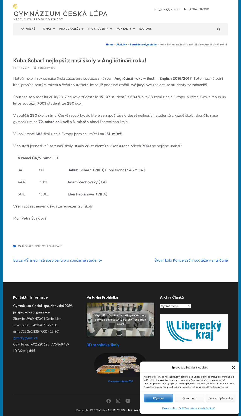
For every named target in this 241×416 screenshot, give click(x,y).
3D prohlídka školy (103, 344)
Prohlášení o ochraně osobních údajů (197, 408)
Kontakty (124, 28)
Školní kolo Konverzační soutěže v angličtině (191, 260)
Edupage (145, 28)
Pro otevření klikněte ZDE (120, 381)
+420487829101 (198, 9)
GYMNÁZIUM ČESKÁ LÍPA (60, 14)
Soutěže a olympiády (48, 246)
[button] (233, 367)
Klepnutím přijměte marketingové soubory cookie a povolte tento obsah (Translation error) (120, 320)
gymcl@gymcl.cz (169, 9)
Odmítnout (189, 398)
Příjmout (158, 398)
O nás (47, 28)
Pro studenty (98, 28)
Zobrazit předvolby (220, 398)
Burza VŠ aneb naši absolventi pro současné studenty (57, 260)
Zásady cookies (169, 408)
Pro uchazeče (69, 28)
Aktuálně (28, 28)
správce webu (46, 67)
